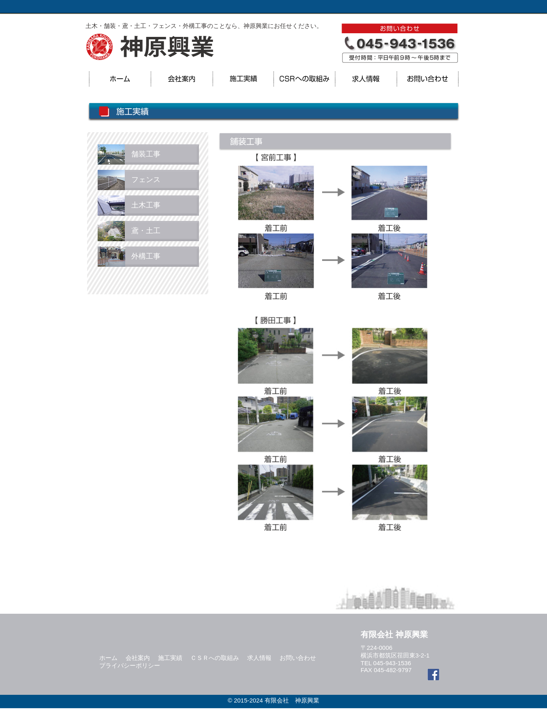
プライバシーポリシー (129, 665)
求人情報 (259, 657)
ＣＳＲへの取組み (214, 657)
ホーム (108, 657)
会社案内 (138, 657)
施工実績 (170, 657)
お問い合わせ (298, 657)
